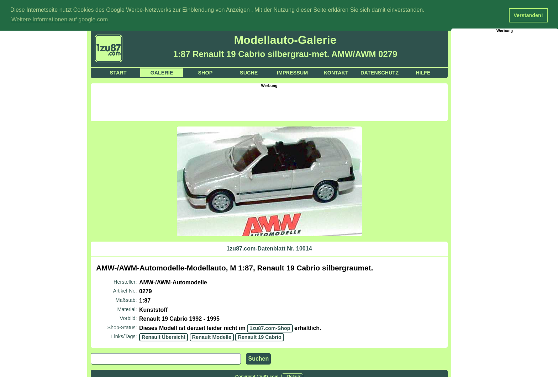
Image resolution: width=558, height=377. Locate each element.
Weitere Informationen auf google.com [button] (59, 19)
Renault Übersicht (163, 337)
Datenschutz (379, 72)
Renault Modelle (211, 337)
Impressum (292, 72)
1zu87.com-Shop (269, 328)
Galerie (161, 72)
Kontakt (335, 72)
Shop (205, 72)
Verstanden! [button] (528, 15)
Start (118, 72)
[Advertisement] (269, 103)
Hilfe (423, 72)
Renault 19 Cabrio (259, 337)
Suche (249, 72)
